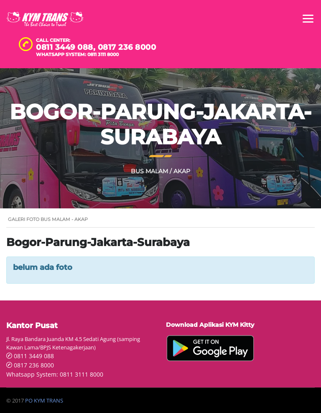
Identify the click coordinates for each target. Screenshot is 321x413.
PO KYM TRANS (44, 400)
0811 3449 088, (67, 47)
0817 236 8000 (127, 47)
